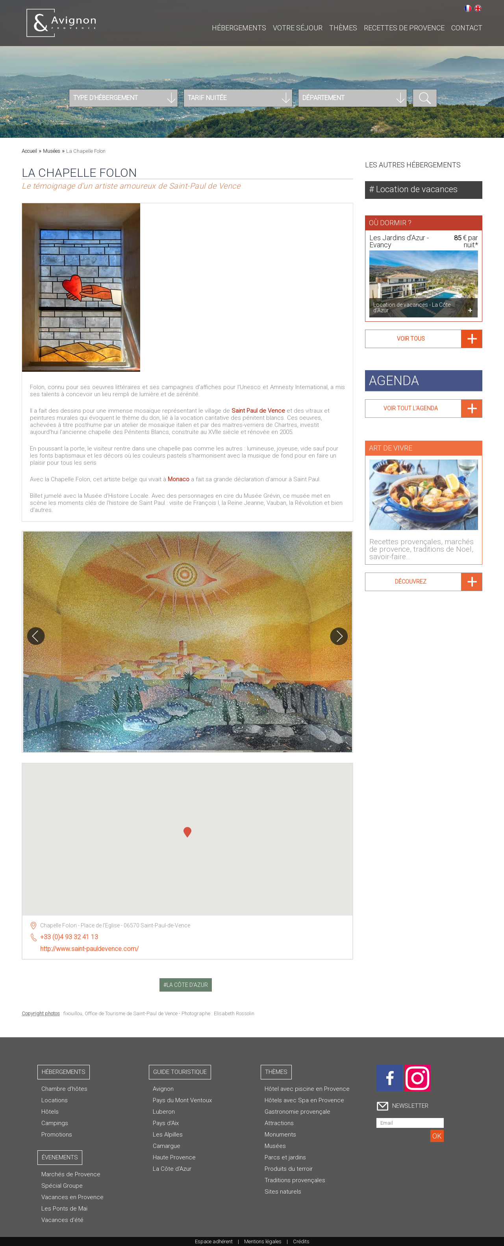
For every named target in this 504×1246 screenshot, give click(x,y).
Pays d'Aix (166, 1123)
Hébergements (239, 28)
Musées (51, 151)
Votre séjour (297, 28)
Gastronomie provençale (297, 1111)
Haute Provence (174, 1157)
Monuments (280, 1134)
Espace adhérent (214, 1241)
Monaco (179, 479)
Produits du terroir (289, 1168)
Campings (54, 1123)
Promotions (56, 1134)
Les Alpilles (168, 1134)
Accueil (29, 151)
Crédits (301, 1241)
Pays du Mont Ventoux (182, 1100)
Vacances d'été (62, 1220)
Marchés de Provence (70, 1174)
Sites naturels (283, 1191)
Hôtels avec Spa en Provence (304, 1100)
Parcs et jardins (285, 1157)
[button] (187, 830)
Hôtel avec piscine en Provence (307, 1088)
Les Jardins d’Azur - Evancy (399, 241)
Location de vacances (416, 189)
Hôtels (50, 1111)
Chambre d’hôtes (64, 1088)
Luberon (164, 1111)
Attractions (279, 1123)
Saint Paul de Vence (258, 410)
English (478, 8)
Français (468, 8)
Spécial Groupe (62, 1185)
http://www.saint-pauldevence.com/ (89, 945)
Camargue (166, 1146)
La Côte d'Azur (172, 1168)
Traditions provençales (295, 1180)
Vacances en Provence (72, 1197)
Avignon (163, 1088)
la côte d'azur (187, 985)
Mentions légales (263, 1241)
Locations (54, 1100)
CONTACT (466, 28)
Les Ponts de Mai (64, 1208)
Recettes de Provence (404, 28)
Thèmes (343, 28)
